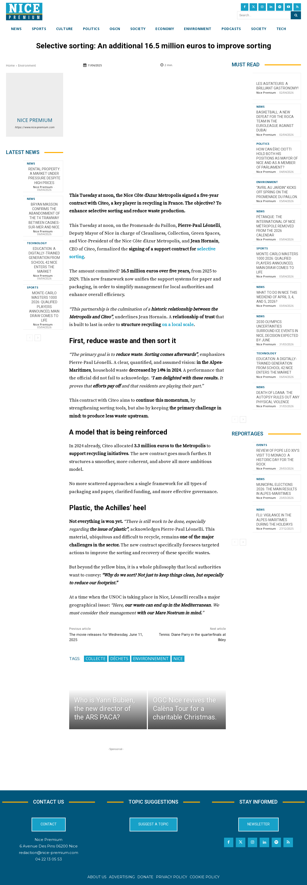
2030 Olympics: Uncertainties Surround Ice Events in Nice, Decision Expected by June (277, 331)
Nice (178, 658)
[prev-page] (30, 338)
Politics (262, 143)
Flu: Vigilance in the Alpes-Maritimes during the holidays (274, 519)
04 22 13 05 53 (48, 859)
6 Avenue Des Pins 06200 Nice (49, 846)
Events (261, 445)
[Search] (296, 15)
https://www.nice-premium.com (34, 127)
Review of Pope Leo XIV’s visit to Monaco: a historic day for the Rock (277, 457)
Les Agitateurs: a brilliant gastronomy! (277, 86)
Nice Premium (34, 120)
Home (10, 65)
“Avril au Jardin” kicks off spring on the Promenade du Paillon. (277, 192)
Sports (32, 287)
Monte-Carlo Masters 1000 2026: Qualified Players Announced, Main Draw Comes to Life (44, 306)
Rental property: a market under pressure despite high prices (44, 176)
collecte (96, 658)
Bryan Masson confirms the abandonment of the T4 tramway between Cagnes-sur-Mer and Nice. (44, 215)
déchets (119, 658)
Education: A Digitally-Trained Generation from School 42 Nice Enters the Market (44, 260)
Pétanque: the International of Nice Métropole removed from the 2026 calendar (275, 226)
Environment (27, 65)
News (31, 163)
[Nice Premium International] (24, 11)
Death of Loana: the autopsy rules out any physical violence (277, 397)
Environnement (151, 658)
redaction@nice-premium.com (48, 852)
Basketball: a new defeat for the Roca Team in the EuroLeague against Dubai (275, 121)
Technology (37, 243)
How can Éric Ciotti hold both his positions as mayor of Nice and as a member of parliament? (277, 158)
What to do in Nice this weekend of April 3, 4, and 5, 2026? (276, 297)
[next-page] (38, 338)
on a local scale (178, 325)
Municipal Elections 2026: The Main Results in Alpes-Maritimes (276, 489)
